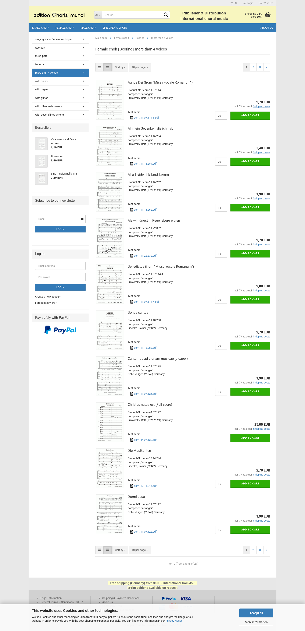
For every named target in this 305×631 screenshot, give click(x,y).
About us (267, 27)
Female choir (64, 27)
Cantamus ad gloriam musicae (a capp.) (158, 359)
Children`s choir (115, 27)
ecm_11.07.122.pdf (143, 531)
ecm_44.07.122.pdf (143, 439)
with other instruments (48, 106)
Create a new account (48, 296)
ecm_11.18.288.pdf (143, 347)
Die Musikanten (139, 451)
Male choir (88, 27)
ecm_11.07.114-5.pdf (144, 117)
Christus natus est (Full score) (150, 405)
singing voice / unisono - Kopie (53, 39)
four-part (40, 64)
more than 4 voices (46, 72)
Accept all (256, 613)
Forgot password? (46, 302)
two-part (40, 47)
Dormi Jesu (136, 497)
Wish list (266, 3)
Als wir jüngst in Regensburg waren (154, 220)
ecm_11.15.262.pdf (143, 209)
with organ (41, 89)
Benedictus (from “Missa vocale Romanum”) (161, 266)
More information (256, 622)
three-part (41, 55)
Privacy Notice (174, 620)
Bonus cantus (138, 313)
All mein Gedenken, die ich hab (150, 128)
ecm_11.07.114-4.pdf (144, 301)
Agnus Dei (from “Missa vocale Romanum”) (160, 82)
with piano (41, 81)
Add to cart (250, 115)
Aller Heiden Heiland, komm (148, 174)
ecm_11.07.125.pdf (143, 393)
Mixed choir (40, 27)
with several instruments (50, 114)
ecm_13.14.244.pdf (143, 485)
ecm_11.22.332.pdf (143, 255)
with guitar (41, 97)
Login (248, 3)
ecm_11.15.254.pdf (143, 163)
